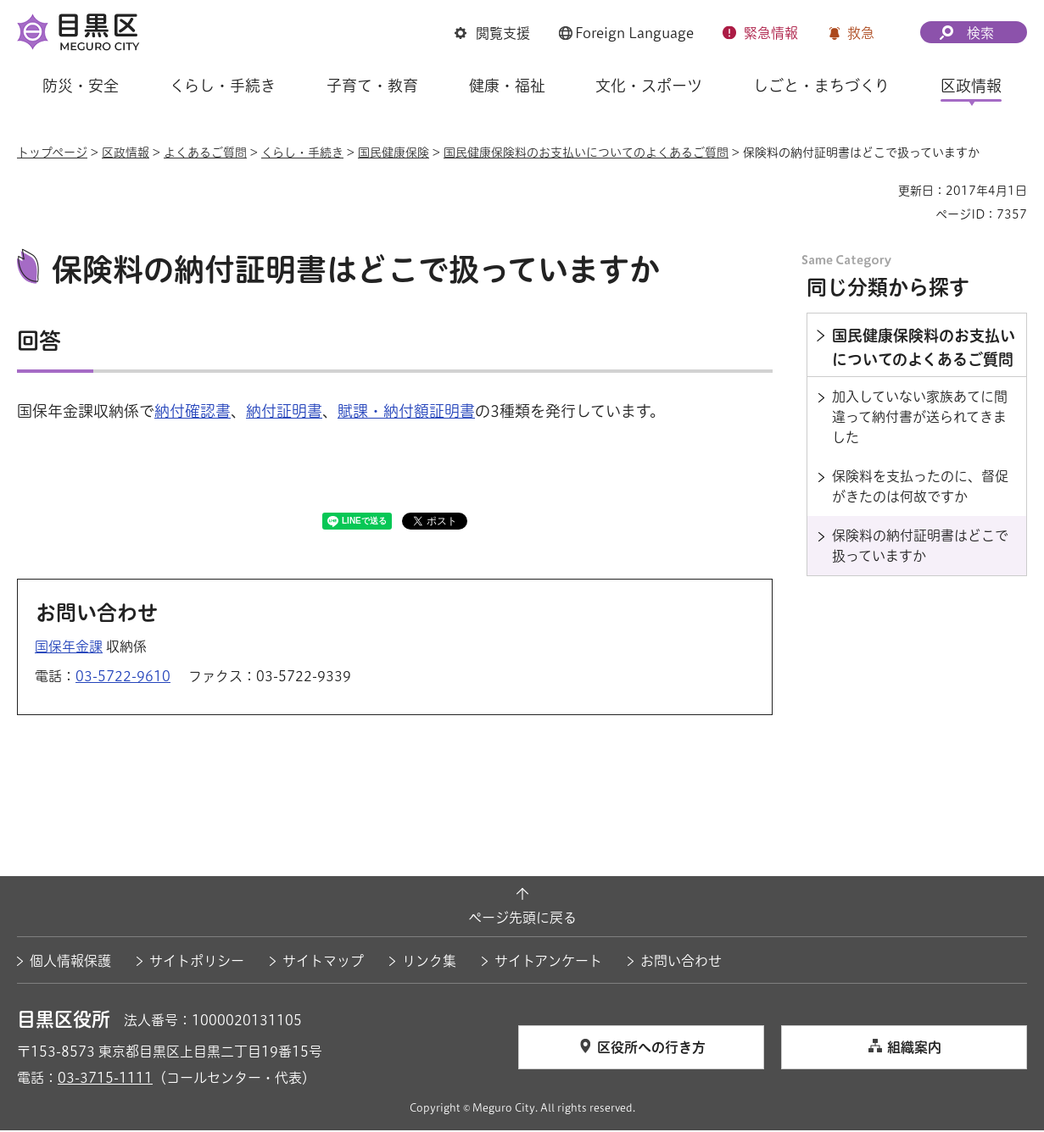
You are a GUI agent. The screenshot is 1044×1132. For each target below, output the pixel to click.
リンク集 (429, 962)
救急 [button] (860, 33)
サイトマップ (323, 962)
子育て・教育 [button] (372, 85)
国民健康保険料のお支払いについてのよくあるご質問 (586, 152)
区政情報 (125, 152)
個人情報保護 (70, 962)
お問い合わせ (681, 962)
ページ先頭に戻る (522, 920)
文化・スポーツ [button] (648, 85)
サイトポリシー (196, 962)
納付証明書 (284, 413)
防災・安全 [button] (80, 85)
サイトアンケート (548, 962)
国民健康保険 (393, 152)
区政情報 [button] (971, 85)
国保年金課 (69, 648)
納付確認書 (192, 413)
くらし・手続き (302, 152)
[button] (492, 33)
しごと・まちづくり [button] (821, 85)
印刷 (878, 191)
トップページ (52, 152)
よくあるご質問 (205, 152)
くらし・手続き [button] (223, 85)
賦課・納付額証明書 (406, 413)
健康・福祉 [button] (507, 85)
